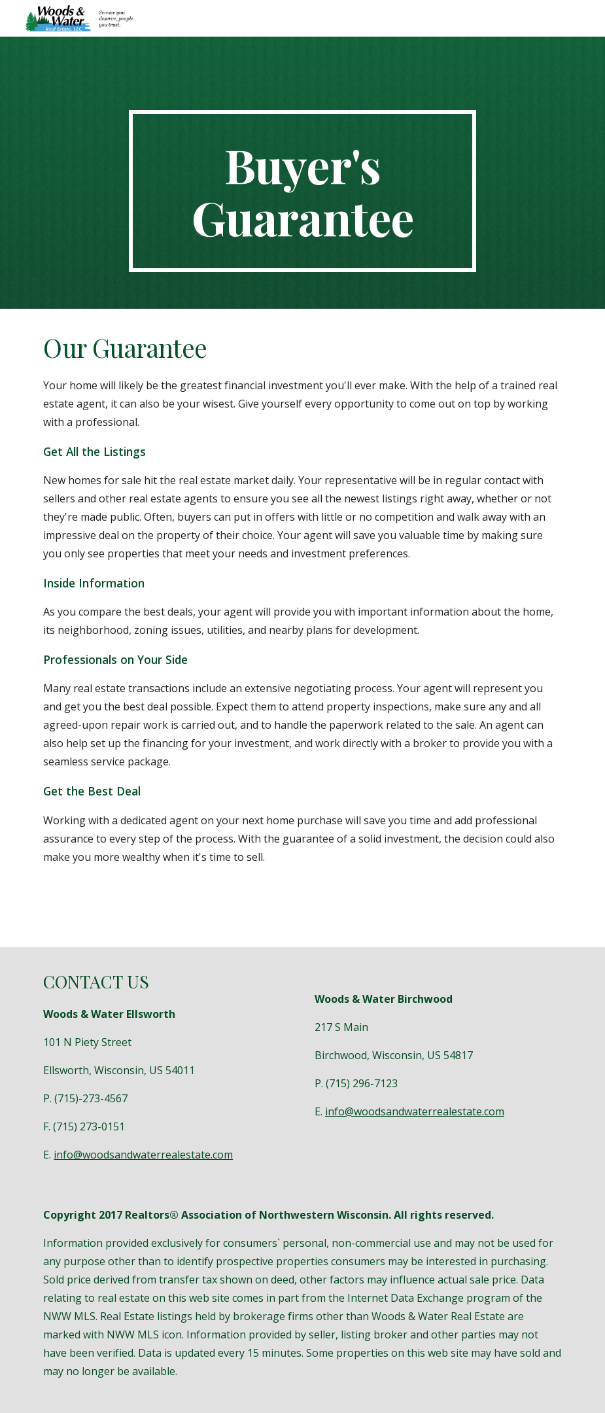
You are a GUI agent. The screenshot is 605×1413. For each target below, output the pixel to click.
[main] (303, 191)
